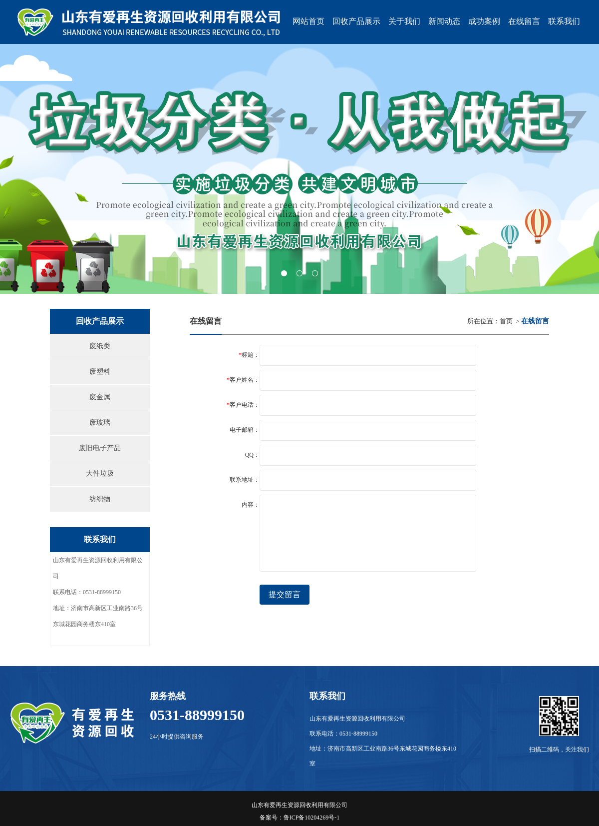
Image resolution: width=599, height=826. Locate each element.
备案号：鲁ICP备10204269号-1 (300, 817)
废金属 (99, 397)
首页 (506, 321)
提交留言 (284, 594)
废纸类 (99, 346)
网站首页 (308, 21)
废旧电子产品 (100, 448)
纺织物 (99, 499)
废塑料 (99, 371)
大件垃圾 (100, 473)
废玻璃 (99, 422)
